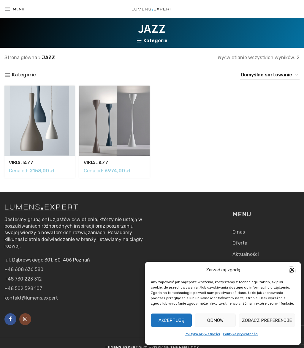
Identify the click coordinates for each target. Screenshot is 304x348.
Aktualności (245, 254)
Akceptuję (171, 320)
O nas (238, 232)
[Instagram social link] (25, 319)
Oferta (239, 243)
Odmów (215, 320)
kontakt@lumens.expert (31, 298)
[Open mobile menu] (14, 9)
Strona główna (20, 57)
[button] (292, 270)
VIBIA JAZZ (21, 161)
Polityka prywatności (202, 334)
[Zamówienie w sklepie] (270, 74)
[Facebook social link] (10, 319)
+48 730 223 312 (23, 279)
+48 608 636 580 (23, 269)
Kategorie (155, 40)
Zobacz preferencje (267, 320)
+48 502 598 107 (23, 288)
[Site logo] (152, 9)
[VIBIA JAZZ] (39, 120)
